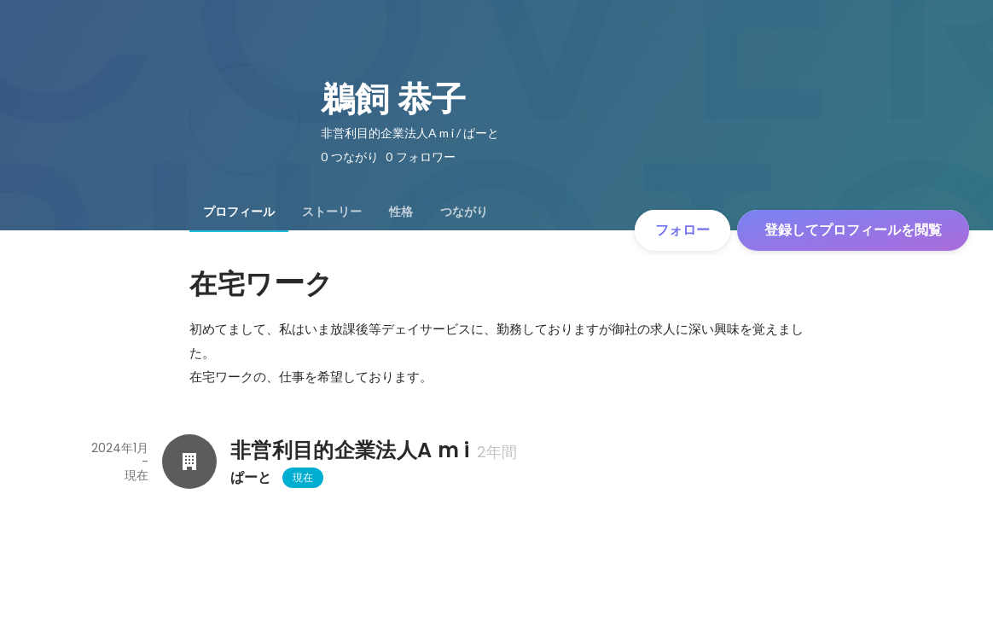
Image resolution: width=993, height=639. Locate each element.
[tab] (238, 211)
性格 (401, 211)
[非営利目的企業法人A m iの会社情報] (189, 461)
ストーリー (332, 211)
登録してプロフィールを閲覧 (853, 230)
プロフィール (239, 211)
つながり (464, 211)
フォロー (682, 230)
